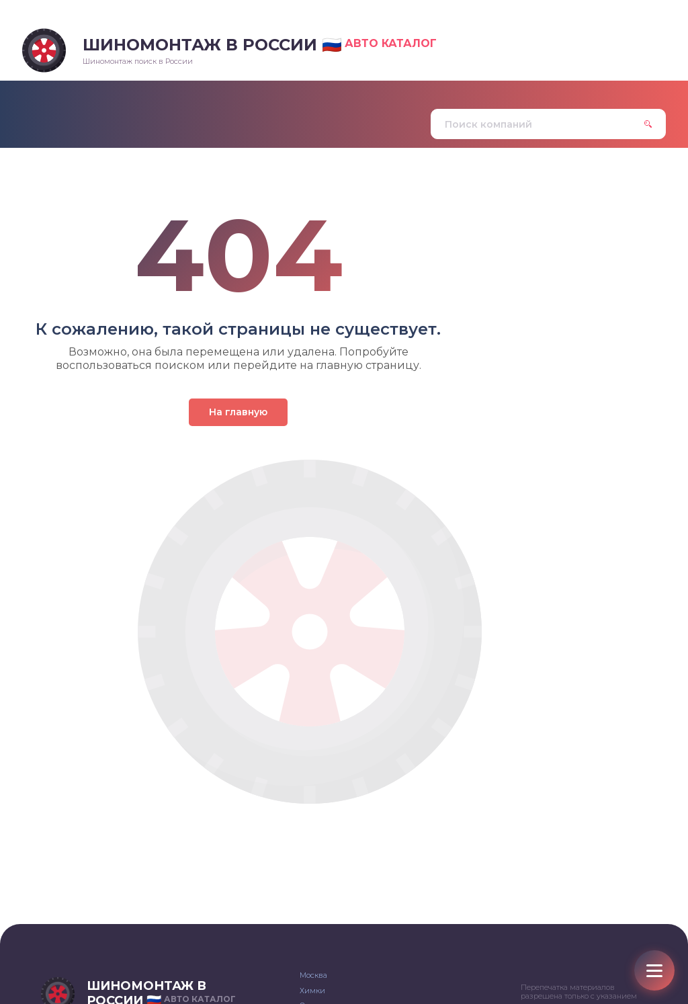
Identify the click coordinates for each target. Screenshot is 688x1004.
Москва (313, 975)
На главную (238, 412)
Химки (312, 990)
